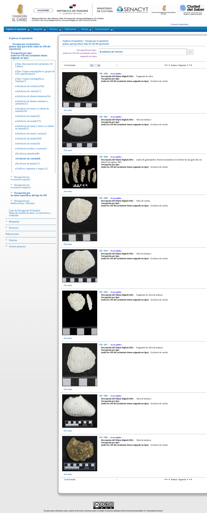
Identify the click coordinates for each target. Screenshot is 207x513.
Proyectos (14, 228)
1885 (103, 437)
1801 (103, 117)
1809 (103, 198)
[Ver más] (68, 110)
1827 (103, 344)
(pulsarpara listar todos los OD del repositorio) (29, 46)
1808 (103, 157)
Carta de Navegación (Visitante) (30, 213)
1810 (103, 251)
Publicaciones (12, 234)
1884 (103, 396)
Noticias (13, 240)
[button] (190, 52)
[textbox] (143, 52)
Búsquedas (14, 221)
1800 (103, 73)
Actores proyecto (17, 246)
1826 (103, 292)
